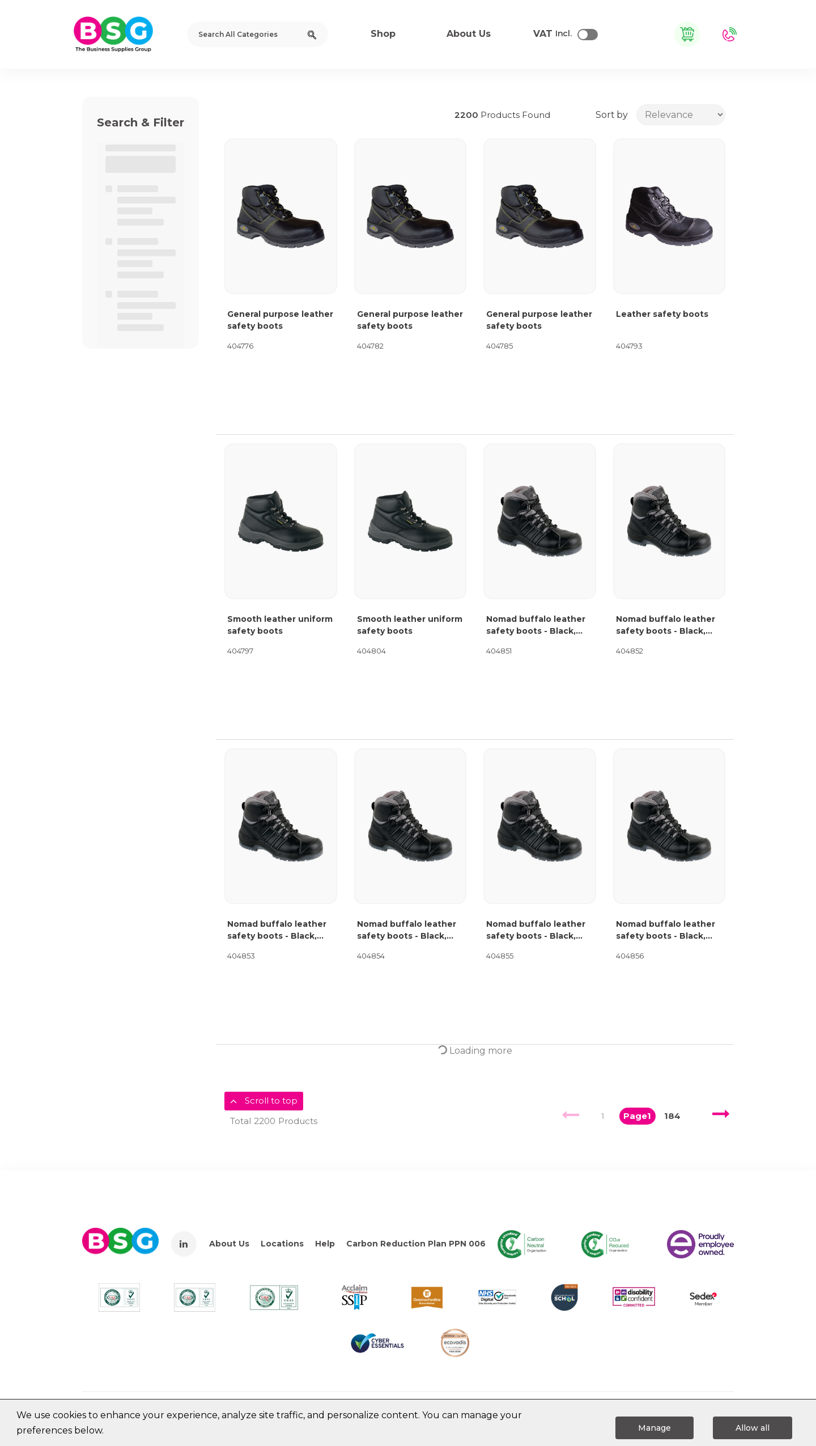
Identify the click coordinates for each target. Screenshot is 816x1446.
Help (325, 1244)
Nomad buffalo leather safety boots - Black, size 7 (665, 625)
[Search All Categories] (257, 34)
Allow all (753, 1428)
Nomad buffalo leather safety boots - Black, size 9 (406, 930)
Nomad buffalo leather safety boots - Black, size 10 (535, 930)
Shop (383, 33)
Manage (654, 1428)
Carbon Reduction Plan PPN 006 (416, 1244)
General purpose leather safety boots (280, 320)
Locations (282, 1244)
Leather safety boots (662, 314)
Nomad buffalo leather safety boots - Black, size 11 (665, 930)
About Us (229, 1244)
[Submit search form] (312, 34)
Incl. (552, 34)
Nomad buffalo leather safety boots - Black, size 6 (535, 625)
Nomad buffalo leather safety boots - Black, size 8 (276, 930)
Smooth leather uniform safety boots (280, 625)
